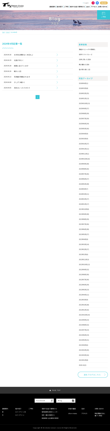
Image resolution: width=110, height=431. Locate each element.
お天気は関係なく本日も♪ (23, 55)
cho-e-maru (72, 413)
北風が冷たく (19, 60)
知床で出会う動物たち (77, 7)
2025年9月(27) (84, 108)
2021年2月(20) (84, 350)
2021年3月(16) (84, 355)
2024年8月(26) (84, 169)
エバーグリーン (19, 415)
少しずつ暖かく (19, 82)
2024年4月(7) (83, 189)
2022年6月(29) (84, 285)
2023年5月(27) (84, 234)
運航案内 (52, 7)
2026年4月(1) (83, 83)
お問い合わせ (102, 7)
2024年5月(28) (84, 184)
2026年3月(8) (83, 88)
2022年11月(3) (84, 259)
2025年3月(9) (83, 139)
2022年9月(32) (84, 269)
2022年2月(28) (84, 305)
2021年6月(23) (84, 335)
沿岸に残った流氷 (85, 59)
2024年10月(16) (84, 159)
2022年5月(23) (84, 290)
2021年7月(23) (84, 330)
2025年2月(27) (84, 144)
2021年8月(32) (84, 325)
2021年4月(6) (83, 345)
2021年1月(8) (83, 360)
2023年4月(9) (83, 239)
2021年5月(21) (84, 340)
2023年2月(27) (84, 249)
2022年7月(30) (84, 279)
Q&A (88, 7)
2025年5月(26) (84, 128)
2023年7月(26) (84, 224)
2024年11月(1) (84, 154)
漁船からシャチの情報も (87, 49)
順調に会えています (21, 66)
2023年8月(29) (84, 219)
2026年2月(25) (84, 93)
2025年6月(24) (84, 123)
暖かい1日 (17, 71)
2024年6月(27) (84, 179)
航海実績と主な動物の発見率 (50, 418)
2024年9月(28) (84, 164)
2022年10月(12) (84, 264)
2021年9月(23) (84, 320)
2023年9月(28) (84, 214)
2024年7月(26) (84, 174)
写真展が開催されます (22, 77)
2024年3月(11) (84, 194)
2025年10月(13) (84, 103)
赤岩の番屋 (72, 409)
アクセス (94, 7)
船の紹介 (60, 7)
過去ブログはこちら (92, 374)
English (86, 3)
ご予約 (66, 7)
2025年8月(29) (84, 113)
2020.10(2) (82, 365)
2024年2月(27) (84, 199)
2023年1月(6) (83, 254)
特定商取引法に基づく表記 (100, 414)
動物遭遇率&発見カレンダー (50, 412)
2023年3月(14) (84, 244)
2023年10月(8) (84, 209)
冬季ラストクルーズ (85, 54)
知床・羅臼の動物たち (48, 415)
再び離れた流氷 (84, 64)
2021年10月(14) (84, 315)
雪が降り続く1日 (84, 69)
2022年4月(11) (84, 295)
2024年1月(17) (84, 204)
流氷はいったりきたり (22, 88)
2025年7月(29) (84, 118)
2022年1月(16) (84, 310)
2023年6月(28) (84, 229)
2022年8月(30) (84, 274)
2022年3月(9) (83, 300)
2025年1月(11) (84, 149)
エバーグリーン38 (20, 412)
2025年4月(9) (83, 134)
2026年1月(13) (84, 98)
